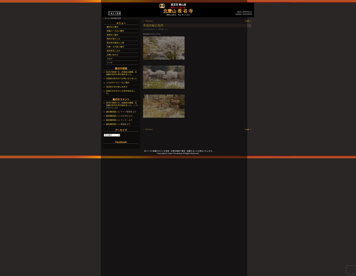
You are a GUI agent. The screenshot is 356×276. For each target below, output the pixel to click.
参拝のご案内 (112, 34)
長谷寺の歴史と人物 (115, 42)
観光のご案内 (112, 26)
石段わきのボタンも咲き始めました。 (120, 92)
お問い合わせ (112, 54)
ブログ (109, 58)
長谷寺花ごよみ (113, 50)
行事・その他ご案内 (115, 46)
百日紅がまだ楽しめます (116, 87)
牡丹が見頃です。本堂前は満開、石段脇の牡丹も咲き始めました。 (121, 73)
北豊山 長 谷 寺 (178, 11)
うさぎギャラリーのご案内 (117, 82)
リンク (109, 62)
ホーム (107, 18)
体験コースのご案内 (115, 30)
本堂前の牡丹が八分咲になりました (121, 78)
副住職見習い (112, 111)
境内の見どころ (113, 38)
